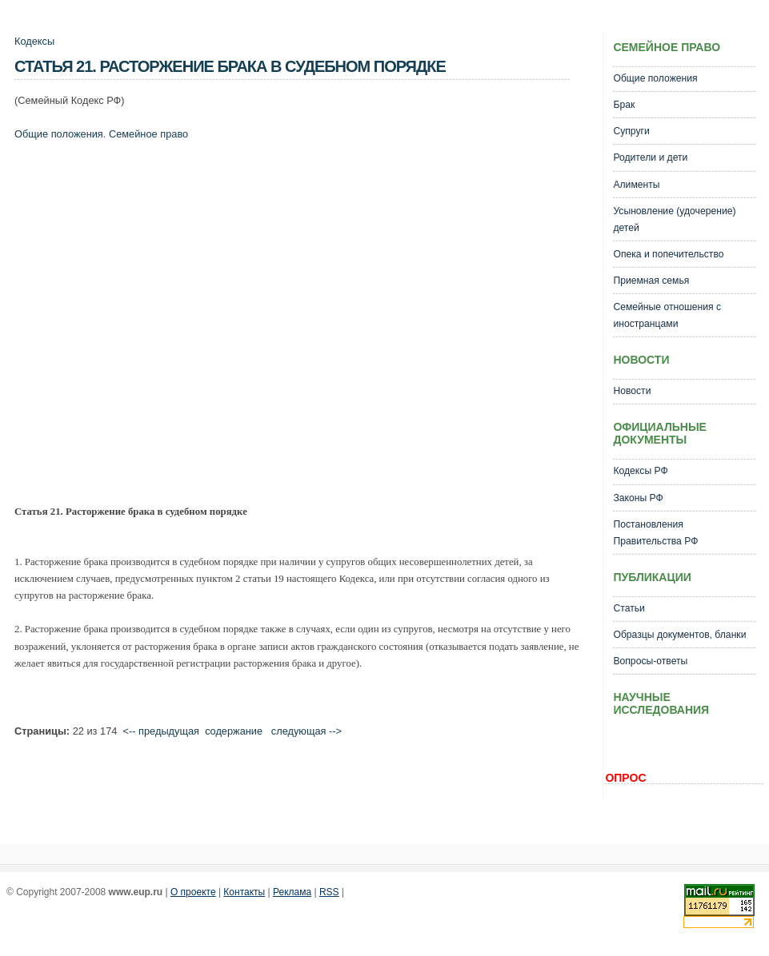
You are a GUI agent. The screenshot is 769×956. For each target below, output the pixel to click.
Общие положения (58, 134)
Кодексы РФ (640, 470)
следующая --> (306, 731)
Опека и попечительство (668, 254)
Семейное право (148, 134)
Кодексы (34, 41)
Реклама (292, 892)
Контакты (244, 892)
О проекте (193, 892)
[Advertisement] (156, 326)
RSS (329, 892)
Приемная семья (651, 280)
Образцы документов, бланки (679, 634)
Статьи (628, 608)
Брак (624, 104)
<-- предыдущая (160, 731)
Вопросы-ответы (650, 661)
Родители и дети (650, 157)
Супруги (631, 131)
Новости (632, 390)
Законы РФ (638, 498)
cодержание (233, 731)
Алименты (636, 184)
